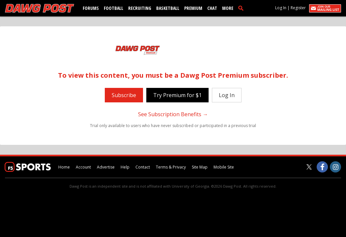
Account (83, 167)
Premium (193, 8)
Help (125, 167)
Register (298, 8)
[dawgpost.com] (39, 8)
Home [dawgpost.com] (64, 167)
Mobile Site (224, 167)
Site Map (200, 167)
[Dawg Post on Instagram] (335, 166)
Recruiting (139, 8)
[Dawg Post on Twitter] (309, 166)
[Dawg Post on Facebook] (322, 166)
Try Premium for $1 (177, 95)
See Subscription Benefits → (173, 114)
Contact (142, 167)
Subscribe (124, 95)
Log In (280, 8)
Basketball (167, 8)
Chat (212, 8)
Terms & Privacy (171, 167)
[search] (242, 8)
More (227, 8)
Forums (91, 8)
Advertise (106, 167)
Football (113, 8)
